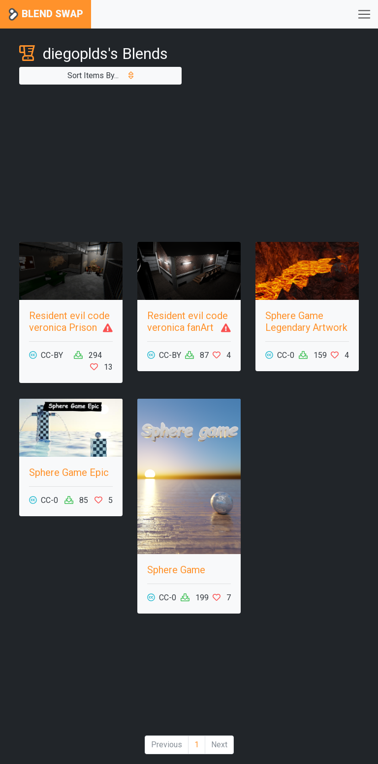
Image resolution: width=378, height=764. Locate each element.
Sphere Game (176, 570)
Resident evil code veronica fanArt (187, 321)
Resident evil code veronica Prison (69, 321)
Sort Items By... (100, 75)
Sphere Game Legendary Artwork (306, 321)
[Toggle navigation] (364, 14)
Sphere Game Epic (69, 472)
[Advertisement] (189, 163)
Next (219, 744)
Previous (166, 744)
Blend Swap (45, 14)
